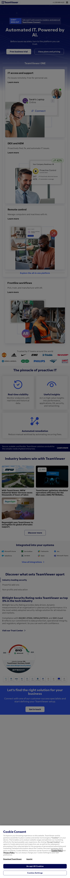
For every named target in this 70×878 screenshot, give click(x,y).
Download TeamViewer (12, 859)
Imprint (29, 859)
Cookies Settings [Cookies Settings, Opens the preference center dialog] (35, 873)
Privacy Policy (9, 853)
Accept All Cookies (35, 866)
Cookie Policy (57, 850)
